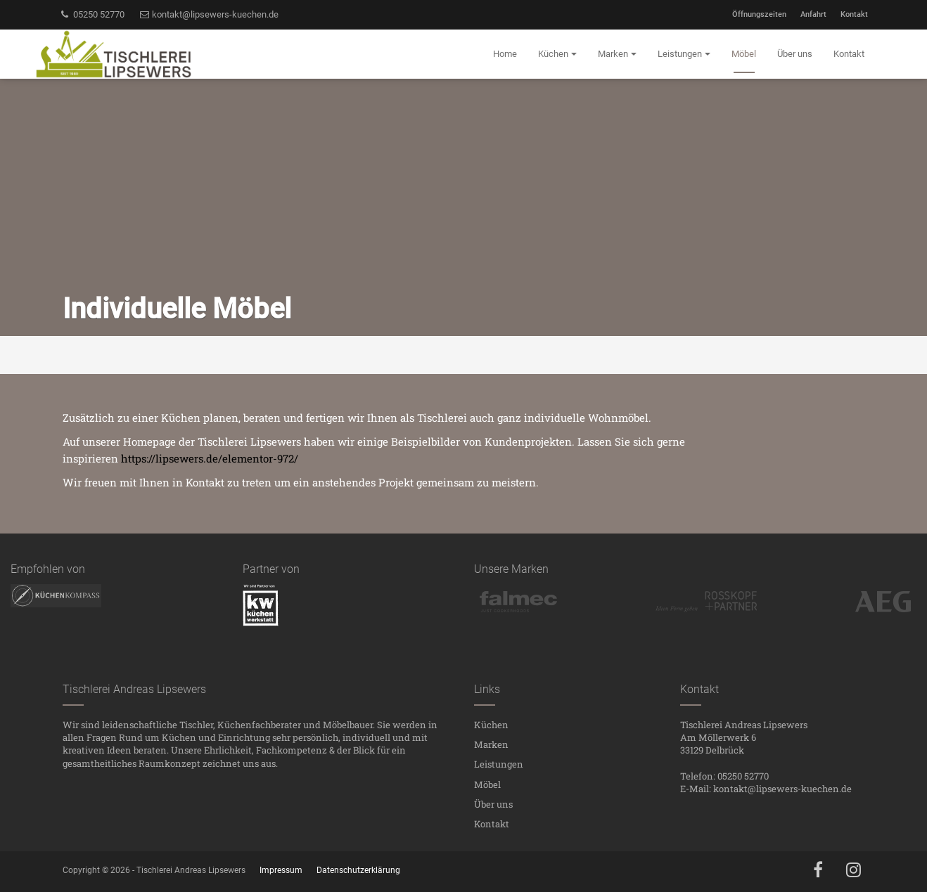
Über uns (493, 804)
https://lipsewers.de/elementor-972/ (209, 458)
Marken (491, 744)
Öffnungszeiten (759, 14)
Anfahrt (813, 14)
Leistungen (498, 764)
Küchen (491, 724)
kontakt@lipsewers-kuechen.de (209, 14)
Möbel (487, 784)
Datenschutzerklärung (358, 870)
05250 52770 (91, 14)
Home (505, 54)
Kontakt (854, 14)
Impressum (281, 870)
